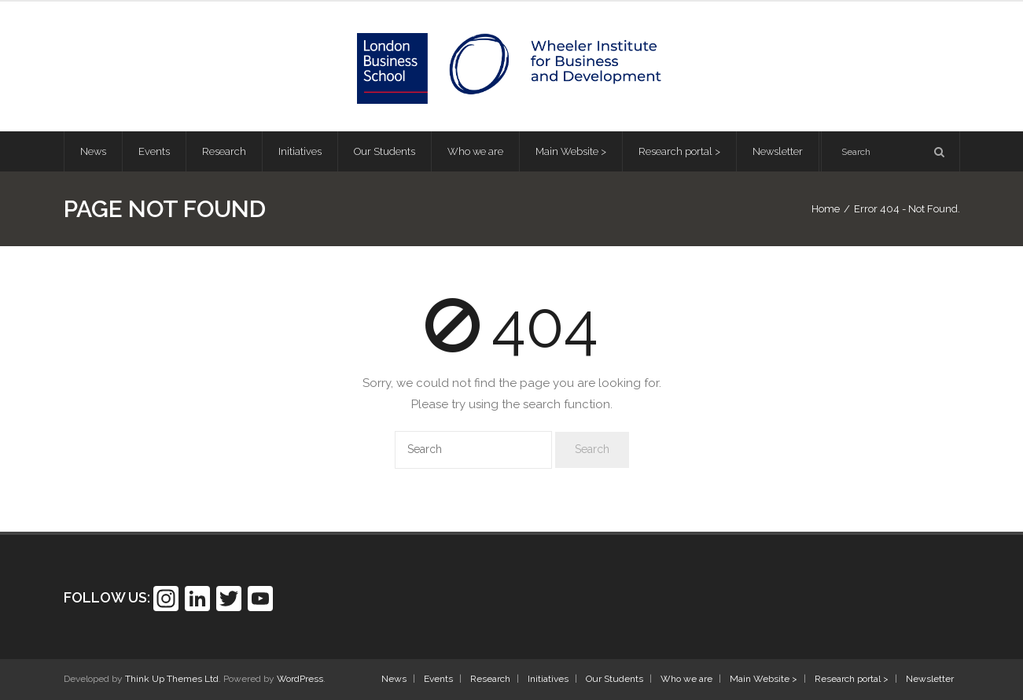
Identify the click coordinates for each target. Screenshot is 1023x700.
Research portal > (852, 678)
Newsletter (930, 678)
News (394, 678)
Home (825, 209)
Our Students (614, 678)
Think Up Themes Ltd (172, 678)
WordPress (300, 678)
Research (490, 678)
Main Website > (763, 678)
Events (438, 678)
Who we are (686, 678)
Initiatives (548, 678)
